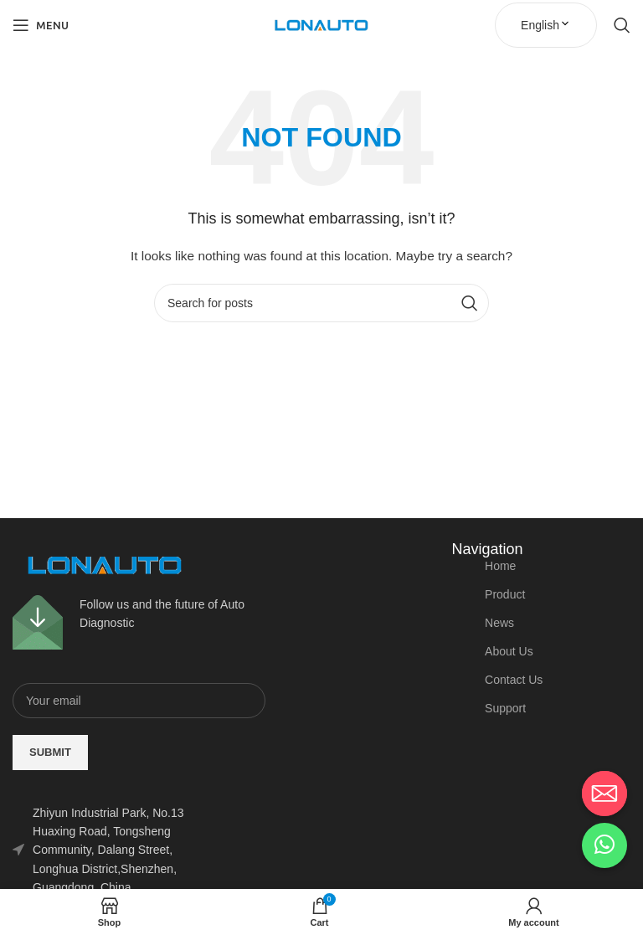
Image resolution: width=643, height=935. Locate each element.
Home (500, 566)
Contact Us (514, 679)
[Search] (622, 25)
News (499, 622)
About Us (509, 651)
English (546, 25)
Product (505, 594)
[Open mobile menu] (40, 25)
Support (505, 708)
